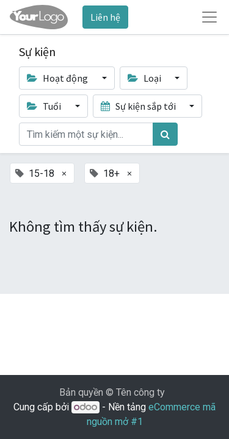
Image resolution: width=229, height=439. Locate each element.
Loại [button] (145, 78)
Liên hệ (105, 17)
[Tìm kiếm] (165, 134)
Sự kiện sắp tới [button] (139, 106)
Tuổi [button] (45, 106)
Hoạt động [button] (58, 78)
